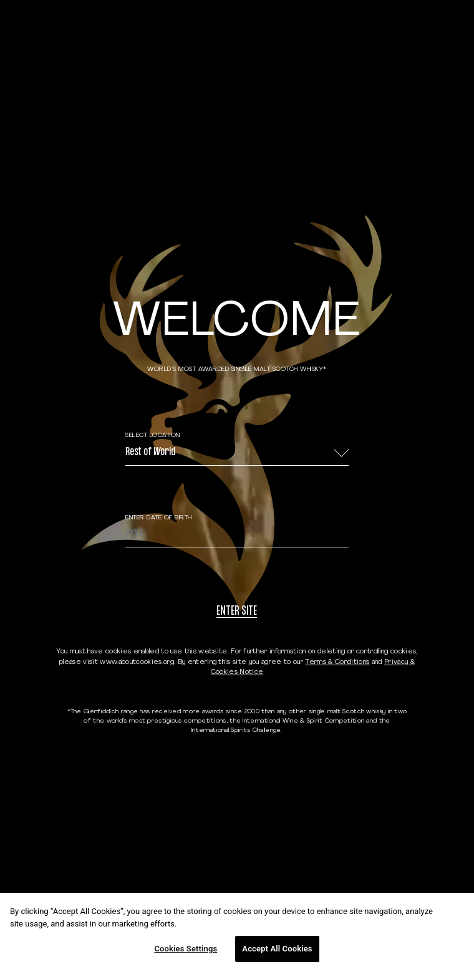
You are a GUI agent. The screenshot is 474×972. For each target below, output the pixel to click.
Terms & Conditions (337, 662)
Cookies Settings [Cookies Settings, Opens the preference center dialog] (185, 948)
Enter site (236, 612)
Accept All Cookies (277, 948)
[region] (237, 932)
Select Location (152, 435)
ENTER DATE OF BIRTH (158, 517)
